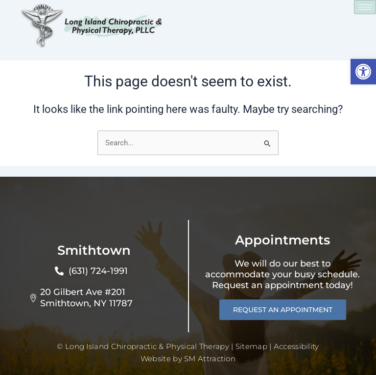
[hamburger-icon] (365, 7)
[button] (363, 71)
